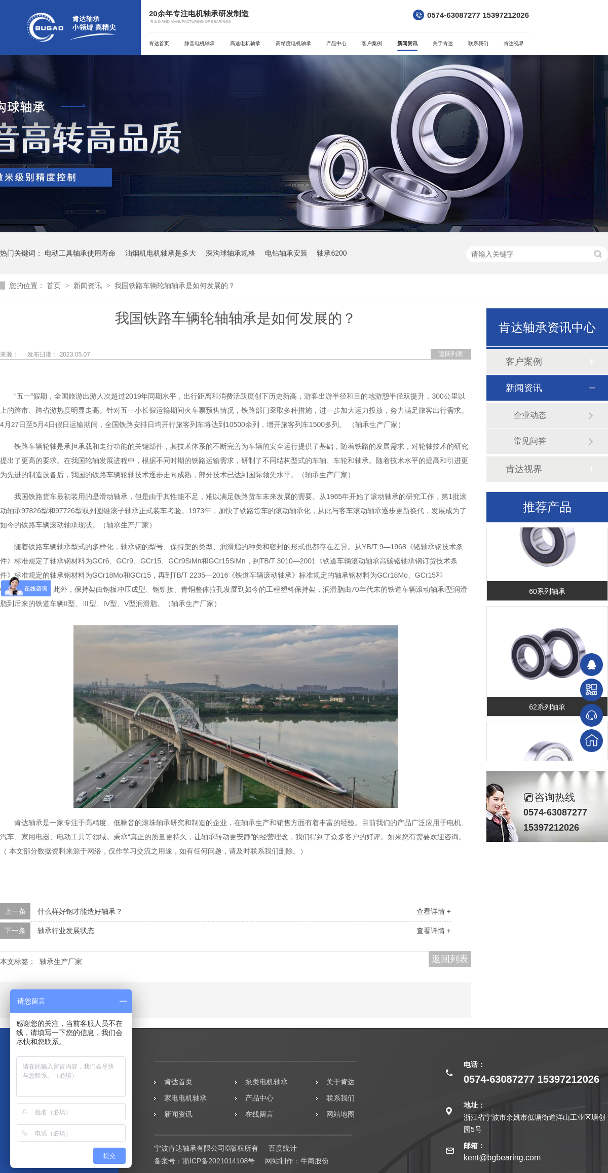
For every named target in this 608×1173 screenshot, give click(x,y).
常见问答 (530, 441)
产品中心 (336, 43)
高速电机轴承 (245, 43)
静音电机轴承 (199, 43)
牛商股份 (314, 1161)
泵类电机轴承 (266, 1082)
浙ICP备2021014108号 (218, 1161)
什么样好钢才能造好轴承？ (80, 911)
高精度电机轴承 (293, 43)
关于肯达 (443, 43)
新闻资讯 (407, 43)
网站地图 (340, 1114)
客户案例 (372, 43)
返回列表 (451, 354)
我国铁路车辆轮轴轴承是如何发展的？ (175, 285)
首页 (55, 285)
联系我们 (478, 43)
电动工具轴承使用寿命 (80, 253)
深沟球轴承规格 (230, 253)
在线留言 (259, 1114)
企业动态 (530, 415)
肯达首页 (159, 43)
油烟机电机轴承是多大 (160, 253)
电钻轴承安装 (286, 253)
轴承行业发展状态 (65, 931)
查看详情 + (433, 911)
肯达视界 (514, 43)
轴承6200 (332, 253)
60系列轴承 (547, 592)
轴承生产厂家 (61, 961)
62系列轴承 (547, 708)
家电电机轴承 (185, 1098)
